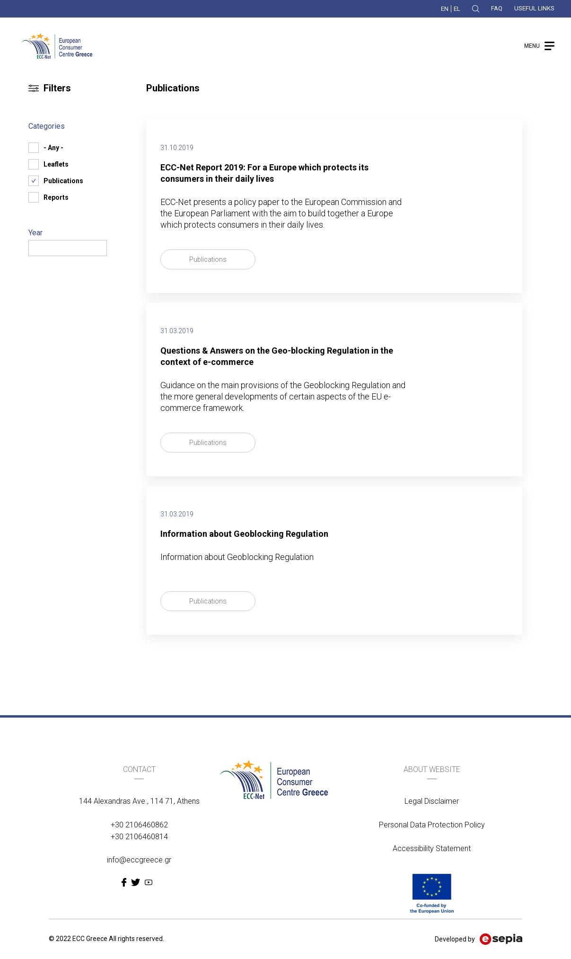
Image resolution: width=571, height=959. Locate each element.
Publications (208, 259)
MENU (532, 46)
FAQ (496, 8)
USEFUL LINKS (534, 8)
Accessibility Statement (432, 848)
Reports (56, 197)
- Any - (53, 147)
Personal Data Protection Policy (432, 824)
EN (444, 8)
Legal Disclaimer (431, 801)
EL (457, 8)
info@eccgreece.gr (139, 859)
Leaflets (56, 164)
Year (35, 232)
